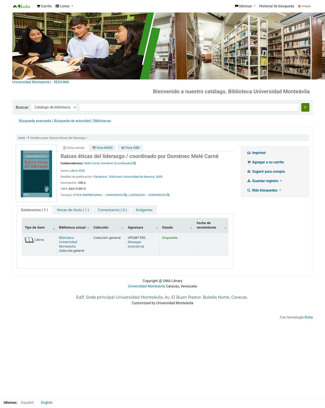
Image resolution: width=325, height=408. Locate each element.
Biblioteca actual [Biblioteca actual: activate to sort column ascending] (72, 227)
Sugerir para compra (266, 171)
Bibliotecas (102, 121)
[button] (44, 6)
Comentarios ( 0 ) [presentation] (112, 209)
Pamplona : (101, 176)
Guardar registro (263, 181)
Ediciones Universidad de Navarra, (132, 176)
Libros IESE (77, 170)
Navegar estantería (135, 244)
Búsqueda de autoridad (72, 121)
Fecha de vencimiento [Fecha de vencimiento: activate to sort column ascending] (206, 225)
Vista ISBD (130, 148)
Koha (309, 317)
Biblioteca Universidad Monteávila (24, 6)
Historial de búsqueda (276, 6)
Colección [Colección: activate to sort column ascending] (100, 227)
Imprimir (256, 153)
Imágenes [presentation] (144, 209)
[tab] (34, 210)
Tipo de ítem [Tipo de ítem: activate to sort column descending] (35, 227)
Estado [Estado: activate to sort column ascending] (167, 227)
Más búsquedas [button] (262, 190)
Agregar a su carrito (265, 162)
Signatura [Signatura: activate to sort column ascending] (135, 227)
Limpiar (304, 6)
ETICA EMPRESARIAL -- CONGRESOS (98, 195)
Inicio (21, 137)
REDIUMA (61, 82)
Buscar (22, 107)
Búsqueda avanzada (35, 121)
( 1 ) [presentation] (34, 209)
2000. (159, 176)
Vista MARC (102, 148)
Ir (305, 107)
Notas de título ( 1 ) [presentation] (73, 209)
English (46, 402)
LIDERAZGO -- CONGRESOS (147, 195)
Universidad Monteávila (30, 82)
